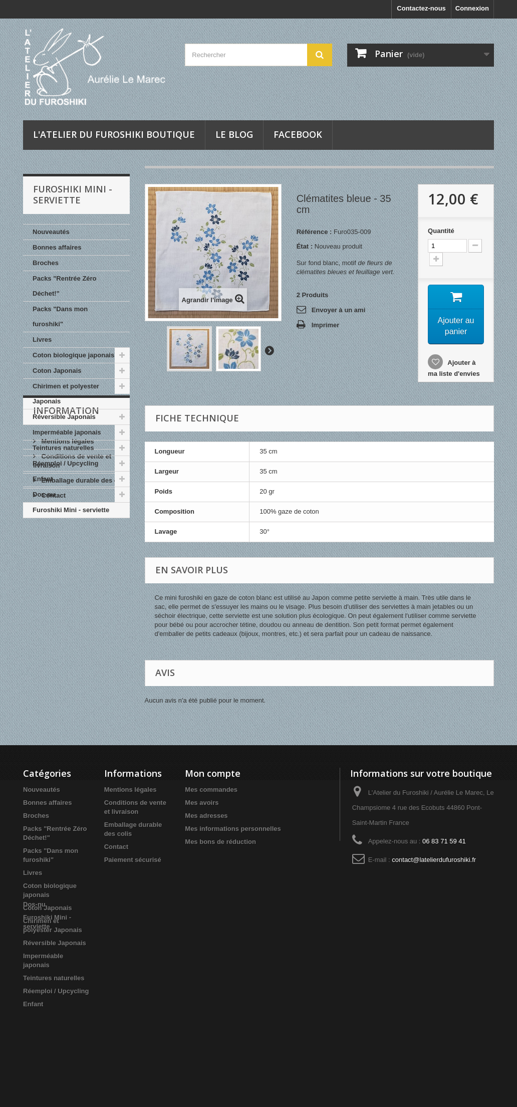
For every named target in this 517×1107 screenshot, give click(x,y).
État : (305, 246)
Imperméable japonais (67, 432)
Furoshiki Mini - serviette (71, 510)
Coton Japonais (57, 370)
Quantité (441, 231)
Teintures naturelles (63, 448)
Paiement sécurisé (69, 644)
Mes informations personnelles (233, 828)
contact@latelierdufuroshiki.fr (434, 859)
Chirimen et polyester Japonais (66, 393)
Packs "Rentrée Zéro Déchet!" (65, 286)
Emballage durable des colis (84, 614)
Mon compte (212, 773)
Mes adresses (206, 815)
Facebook (298, 134)
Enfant (43, 479)
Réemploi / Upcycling (65, 463)
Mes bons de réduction (220, 841)
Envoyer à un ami (339, 310)
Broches (46, 263)
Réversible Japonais (64, 416)
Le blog (234, 134)
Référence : (314, 232)
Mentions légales (67, 575)
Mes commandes (211, 789)
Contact (53, 629)
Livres (42, 339)
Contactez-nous (421, 8)
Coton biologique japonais (73, 355)
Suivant (269, 350)
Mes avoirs (201, 802)
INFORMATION (66, 548)
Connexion (472, 8)
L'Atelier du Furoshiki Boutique (114, 134)
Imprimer (326, 325)
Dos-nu (44, 494)
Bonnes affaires (57, 247)
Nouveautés (51, 232)
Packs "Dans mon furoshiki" (60, 316)
